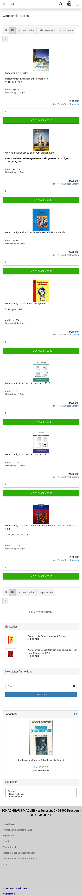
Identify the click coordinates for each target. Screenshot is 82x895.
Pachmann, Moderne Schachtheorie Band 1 (41, 760)
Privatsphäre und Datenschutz (17, 830)
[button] (6, 30)
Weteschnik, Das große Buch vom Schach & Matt (30, 152)
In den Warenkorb (41, 120)
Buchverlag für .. (41, 796)
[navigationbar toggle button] (77, 4)
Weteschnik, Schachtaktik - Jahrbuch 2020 (27, 454)
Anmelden (41, 694)
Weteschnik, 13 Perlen (16, 73)
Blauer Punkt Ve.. (41, 794)
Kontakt (6, 841)
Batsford (41, 791)
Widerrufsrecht (10, 847)
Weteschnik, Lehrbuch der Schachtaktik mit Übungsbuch (35, 232)
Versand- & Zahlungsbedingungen (19, 853)
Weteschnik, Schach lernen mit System (25, 303)
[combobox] (26, 30)
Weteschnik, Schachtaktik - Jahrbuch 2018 (27, 383)
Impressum (8, 835)
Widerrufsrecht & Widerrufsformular (20, 858)
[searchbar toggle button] (60, 4)
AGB (5, 864)
